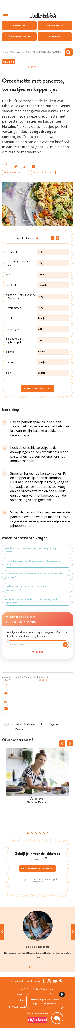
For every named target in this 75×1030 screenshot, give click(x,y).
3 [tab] (36, 833)
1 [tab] (28, 833)
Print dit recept (43, 172)
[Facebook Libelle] (43, 981)
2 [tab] (32, 833)
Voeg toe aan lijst (37, 388)
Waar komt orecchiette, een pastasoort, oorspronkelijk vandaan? (37, 549)
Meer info (37, 652)
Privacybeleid (37, 882)
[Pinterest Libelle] (61, 981)
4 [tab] (40, 833)
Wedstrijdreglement (21, 1007)
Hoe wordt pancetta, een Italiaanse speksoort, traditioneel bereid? (37, 562)
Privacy (18, 994)
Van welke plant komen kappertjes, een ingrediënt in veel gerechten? (37, 575)
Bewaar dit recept (16, 172)
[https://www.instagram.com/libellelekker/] (49, 981)
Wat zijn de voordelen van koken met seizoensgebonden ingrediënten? (37, 600)
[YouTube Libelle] (55, 981)
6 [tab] (47, 833)
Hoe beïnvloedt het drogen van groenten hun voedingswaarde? (37, 588)
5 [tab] (44, 833)
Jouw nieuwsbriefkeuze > (37, 868)
